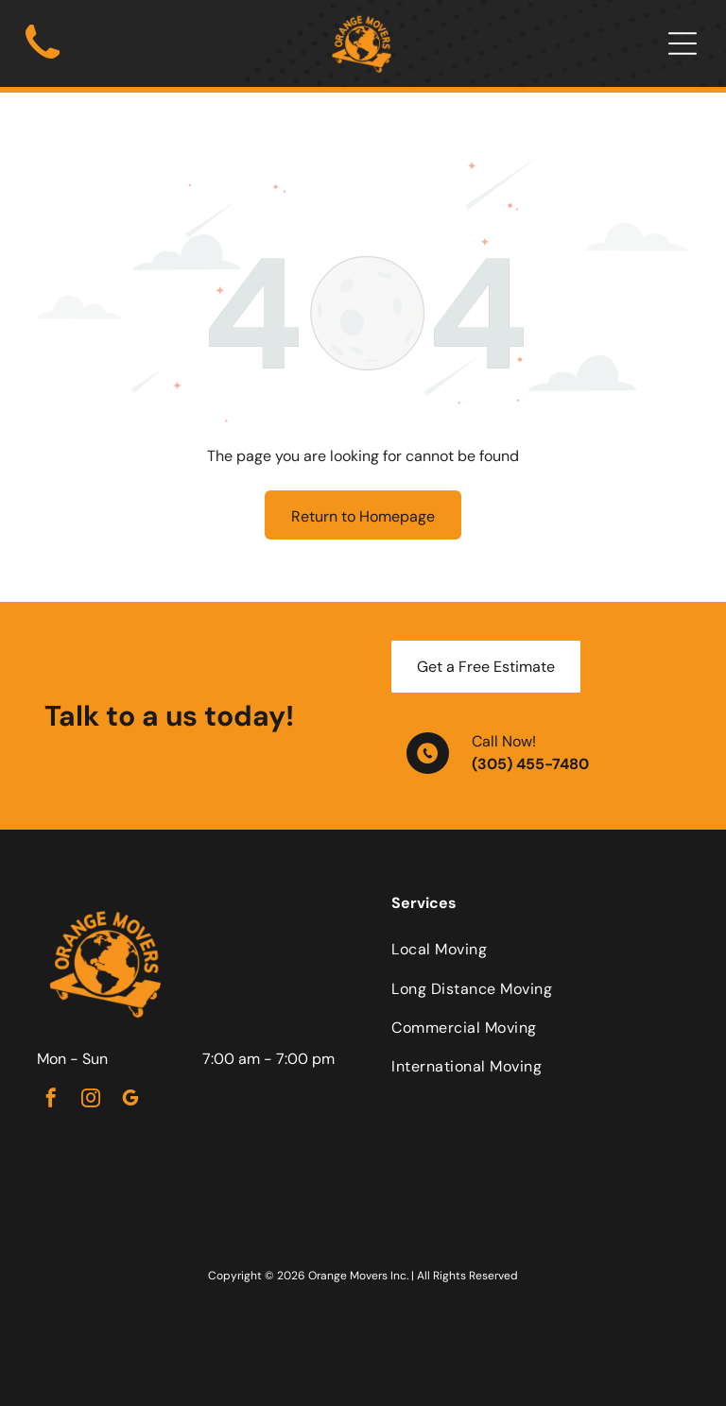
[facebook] (51, 1100)
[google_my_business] (130, 1100)
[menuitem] (540, 949)
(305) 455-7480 (530, 764)
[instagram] (91, 1100)
